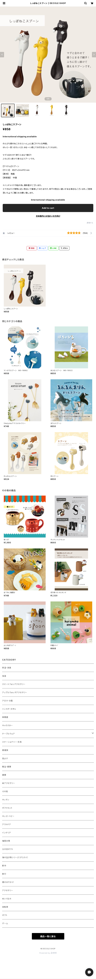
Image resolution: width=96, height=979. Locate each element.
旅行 (4, 874)
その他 (5, 791)
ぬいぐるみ (6, 898)
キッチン (5, 799)
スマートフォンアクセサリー (13, 684)
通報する (90, 223)
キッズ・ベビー (8, 816)
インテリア (6, 832)
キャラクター (7, 725)
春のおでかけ (8, 882)
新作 (4, 865)
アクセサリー (7, 890)
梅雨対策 (6, 841)
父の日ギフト (7, 849)
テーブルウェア (8, 733)
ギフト (4, 915)
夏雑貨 (5, 750)
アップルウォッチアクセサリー (14, 692)
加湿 (4, 676)
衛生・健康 (6, 766)
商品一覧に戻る (48, 936)
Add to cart (48, 208)
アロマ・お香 (7, 700)
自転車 (5, 907)
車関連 (5, 717)
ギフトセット (7, 808)
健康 (4, 775)
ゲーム (5, 923)
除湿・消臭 (6, 668)
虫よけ (5, 758)
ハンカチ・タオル (9, 709)
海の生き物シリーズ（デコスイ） (15, 857)
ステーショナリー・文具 (12, 742)
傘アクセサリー (8, 783)
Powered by (48, 953)
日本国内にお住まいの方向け (48, 216)
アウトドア (6, 824)
